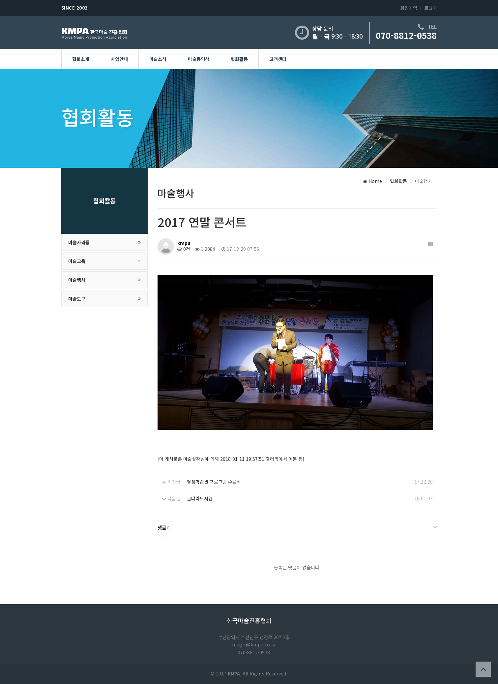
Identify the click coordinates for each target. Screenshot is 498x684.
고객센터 (277, 59)
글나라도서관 (200, 498)
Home (372, 181)
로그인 (430, 8)
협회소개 (80, 59)
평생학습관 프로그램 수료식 (214, 481)
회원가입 (408, 8)
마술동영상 (198, 59)
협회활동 (239, 59)
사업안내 (119, 59)
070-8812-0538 (406, 35)
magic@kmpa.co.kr (254, 644)
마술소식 (157, 59)
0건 (183, 249)
